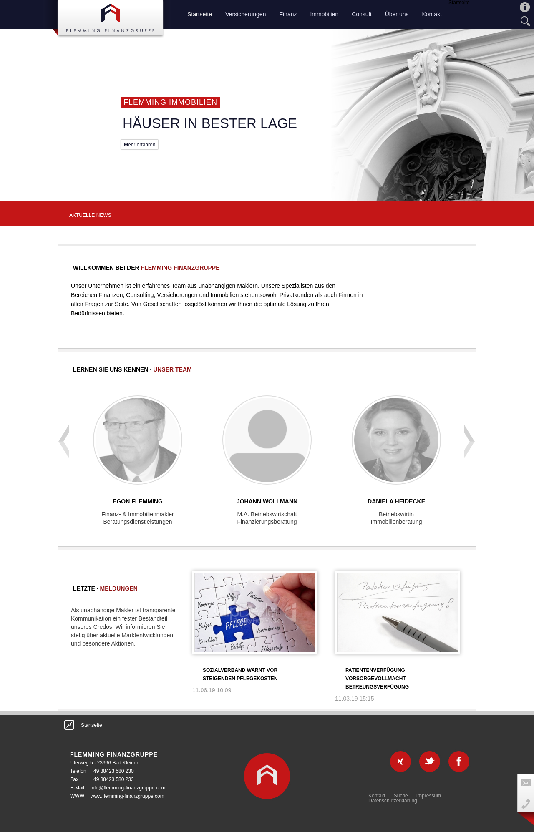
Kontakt (431, 14)
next (469, 427)
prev (63, 427)
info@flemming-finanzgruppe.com (128, 788)
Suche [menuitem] (401, 796)
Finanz (288, 14)
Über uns (397, 14)
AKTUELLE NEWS (90, 215)
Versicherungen (245, 14)
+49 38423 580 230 (112, 771)
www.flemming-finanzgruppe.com (127, 796)
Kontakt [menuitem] (376, 796)
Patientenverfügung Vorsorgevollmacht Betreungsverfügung (377, 678)
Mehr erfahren (139, 145)
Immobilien (324, 14)
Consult (361, 14)
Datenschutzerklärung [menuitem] (392, 801)
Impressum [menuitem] (428, 796)
